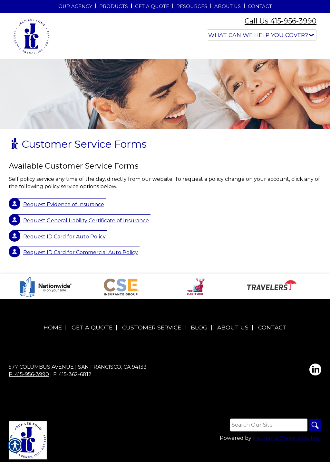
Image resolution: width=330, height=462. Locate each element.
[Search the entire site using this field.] (267, 425)
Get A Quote (92, 327)
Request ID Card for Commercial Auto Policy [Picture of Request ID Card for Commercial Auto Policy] (80, 252)
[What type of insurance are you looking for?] (261, 35)
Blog (199, 327)
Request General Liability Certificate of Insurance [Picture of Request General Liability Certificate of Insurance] (86, 220)
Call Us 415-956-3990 (280, 21)
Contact (272, 327)
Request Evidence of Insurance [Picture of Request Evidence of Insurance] (63, 204)
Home (53, 327)
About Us (232, 327)
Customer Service (151, 327)
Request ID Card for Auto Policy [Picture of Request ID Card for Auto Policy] (64, 237)
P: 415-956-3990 (29, 374)
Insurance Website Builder (287, 438)
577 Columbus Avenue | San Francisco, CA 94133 (78, 367)
